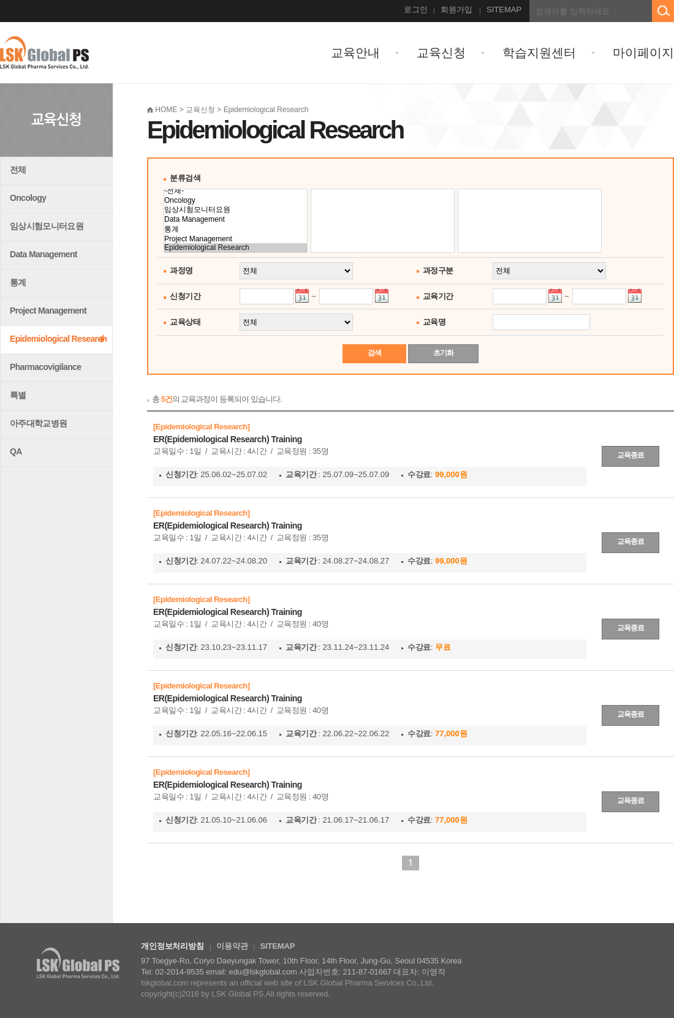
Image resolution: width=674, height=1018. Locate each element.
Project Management (48, 310)
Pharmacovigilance (45, 367)
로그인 (416, 9)
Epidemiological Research (58, 339)
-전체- (235, 191)
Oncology (28, 198)
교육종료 (630, 455)
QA (16, 451)
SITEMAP (504, 9)
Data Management (43, 254)
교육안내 (355, 52)
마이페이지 (643, 52)
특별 (18, 395)
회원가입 (456, 9)
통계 (18, 282)
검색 (374, 353)
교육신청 (441, 52)
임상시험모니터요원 (46, 226)
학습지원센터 (539, 52)
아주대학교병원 (38, 423)
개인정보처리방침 (172, 946)
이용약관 (232, 946)
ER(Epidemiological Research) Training (227, 439)
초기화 (443, 353)
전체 (18, 170)
